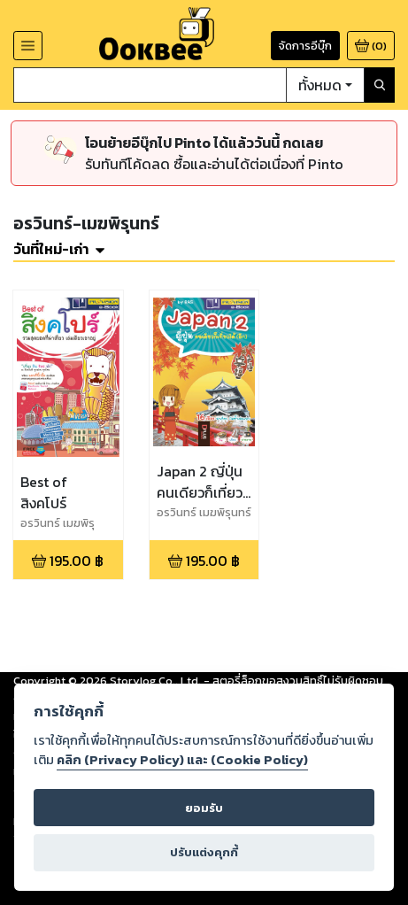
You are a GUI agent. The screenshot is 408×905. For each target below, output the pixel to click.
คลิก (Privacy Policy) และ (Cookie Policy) (182, 760)
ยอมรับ (204, 808)
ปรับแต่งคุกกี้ (204, 852)
